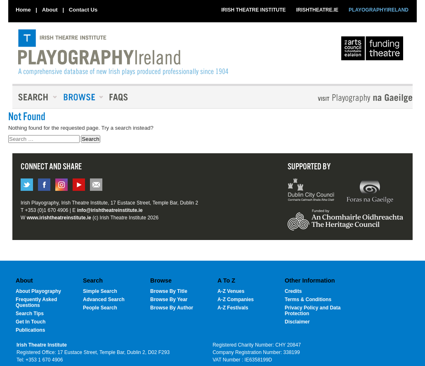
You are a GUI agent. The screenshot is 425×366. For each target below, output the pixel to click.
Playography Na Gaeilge (341, 98)
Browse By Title (168, 291)
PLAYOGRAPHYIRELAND (378, 10)
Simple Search (100, 291)
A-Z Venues (230, 291)
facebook (44, 184)
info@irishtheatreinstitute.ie (110, 210)
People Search (100, 308)
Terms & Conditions (308, 299)
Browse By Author (171, 308)
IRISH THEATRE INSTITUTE (253, 10)
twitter (27, 184)
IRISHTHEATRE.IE (317, 10)
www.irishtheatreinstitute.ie (59, 218)
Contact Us (83, 10)
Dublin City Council (311, 190)
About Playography (38, 291)
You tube (79, 184)
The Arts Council (373, 50)
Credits (293, 291)
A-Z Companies (235, 299)
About (50, 10)
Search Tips (30, 313)
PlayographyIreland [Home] (123, 52)
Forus (369, 190)
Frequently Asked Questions (36, 302)
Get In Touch (30, 322)
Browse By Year (169, 299)
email (96, 184)
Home (23, 10)
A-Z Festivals (232, 308)
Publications (30, 330)
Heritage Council (345, 223)
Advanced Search (104, 299)
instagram (61, 184)
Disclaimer (297, 322)
